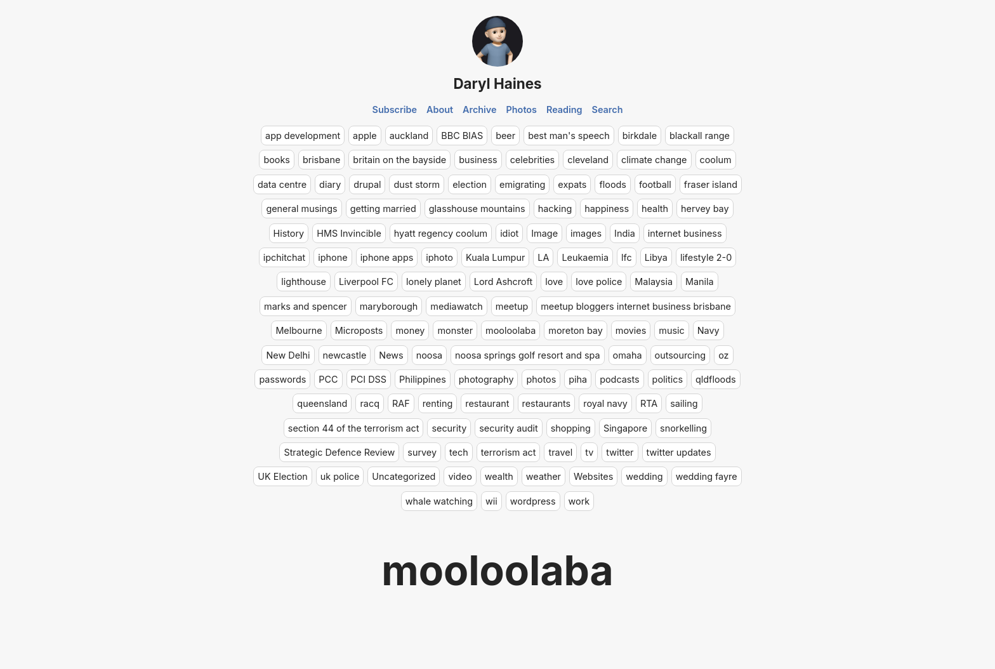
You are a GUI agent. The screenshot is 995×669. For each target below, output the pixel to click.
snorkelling (683, 428)
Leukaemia (585, 257)
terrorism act (508, 452)
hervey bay (705, 208)
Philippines (422, 379)
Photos (521, 109)
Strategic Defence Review (339, 452)
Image (544, 233)
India (624, 233)
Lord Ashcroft (503, 281)
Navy (708, 330)
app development (302, 135)
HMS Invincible (349, 233)
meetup (512, 306)
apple (365, 135)
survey (422, 452)
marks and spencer (305, 306)
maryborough (389, 306)
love (554, 281)
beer (505, 135)
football (655, 184)
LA (543, 257)
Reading (564, 109)
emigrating (522, 184)
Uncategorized (403, 476)
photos (541, 379)
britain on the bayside (399, 159)
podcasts (619, 379)
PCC (328, 379)
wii (491, 501)
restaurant (487, 403)
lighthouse (303, 281)
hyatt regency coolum (440, 233)
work (579, 501)
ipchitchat (284, 257)
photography (486, 379)
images (586, 233)
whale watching (439, 501)
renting (438, 403)
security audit (508, 428)
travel (560, 452)
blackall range (699, 135)
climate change (654, 159)
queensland (322, 403)
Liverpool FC (366, 281)
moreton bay (575, 330)
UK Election (283, 476)
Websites (593, 476)
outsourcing (680, 355)
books (276, 159)
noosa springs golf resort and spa (527, 355)
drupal (367, 184)
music (671, 330)
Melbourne (298, 330)
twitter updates (679, 452)
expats (572, 184)
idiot (509, 233)
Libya (656, 257)
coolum (716, 159)
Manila (699, 281)
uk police (339, 476)
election (469, 184)
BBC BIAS (462, 135)
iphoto (439, 257)
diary (330, 184)
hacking (555, 208)
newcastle (345, 355)
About (439, 109)
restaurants (546, 403)
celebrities (532, 159)
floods (612, 184)
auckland (409, 135)
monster (455, 330)
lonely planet (433, 281)
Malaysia (654, 281)
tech (458, 452)
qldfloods (715, 379)
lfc (626, 257)
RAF (401, 403)
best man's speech (569, 135)
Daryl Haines (497, 83)
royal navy (605, 403)
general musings (301, 208)
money (410, 330)
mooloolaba (510, 330)
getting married (383, 208)
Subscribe (395, 109)
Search (607, 109)
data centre (282, 184)
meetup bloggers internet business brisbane (636, 306)
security (449, 428)
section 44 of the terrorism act (353, 428)
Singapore (625, 428)
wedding (644, 476)
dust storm (416, 184)
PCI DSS (368, 379)
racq (369, 403)
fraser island (710, 184)
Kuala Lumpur (495, 257)
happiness (606, 208)
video (459, 476)
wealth (499, 476)
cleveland (588, 159)
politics (667, 379)
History (289, 233)
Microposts (359, 330)
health (655, 208)
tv (589, 452)
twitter (619, 452)
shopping (571, 428)
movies (631, 330)
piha (578, 379)
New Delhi (288, 355)
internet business (685, 233)
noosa (429, 355)
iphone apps (387, 257)
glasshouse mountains (477, 208)
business (478, 159)
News (391, 355)
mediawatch (456, 306)
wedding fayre (706, 476)
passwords (282, 379)
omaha (627, 355)
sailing (683, 403)
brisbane (321, 159)
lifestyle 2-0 (706, 257)
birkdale (640, 135)
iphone (332, 257)
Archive (480, 109)
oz (723, 355)
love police (599, 281)
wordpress (533, 501)
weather (543, 476)
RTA (648, 403)
